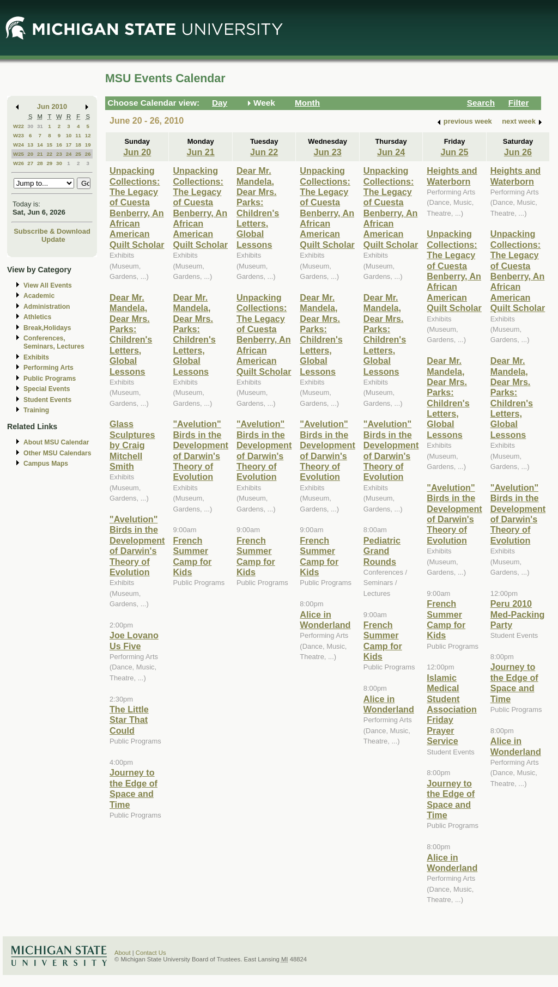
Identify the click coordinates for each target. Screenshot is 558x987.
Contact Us (151, 952)
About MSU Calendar (56, 442)
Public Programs (49, 378)
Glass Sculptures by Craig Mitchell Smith (132, 445)
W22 (18, 126)
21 (40, 154)
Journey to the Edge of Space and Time (133, 788)
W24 (18, 145)
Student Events (47, 400)
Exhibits (36, 357)
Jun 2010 (52, 106)
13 (30, 145)
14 (40, 145)
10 (69, 135)
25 (78, 154)
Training (36, 410)
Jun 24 (391, 152)
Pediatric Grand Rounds (382, 550)
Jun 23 (327, 152)
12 (88, 135)
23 (59, 154)
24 (69, 154)
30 (30, 126)
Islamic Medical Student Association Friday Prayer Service (452, 709)
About (122, 952)
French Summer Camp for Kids (192, 556)
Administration (46, 306)
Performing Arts (48, 367)
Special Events (46, 389)
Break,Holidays (47, 328)
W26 (18, 163)
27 (30, 163)
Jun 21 (201, 152)
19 (88, 145)
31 (40, 126)
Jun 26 (518, 152)
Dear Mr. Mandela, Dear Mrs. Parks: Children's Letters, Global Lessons (131, 334)
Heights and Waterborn (452, 176)
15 (49, 145)
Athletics (37, 317)
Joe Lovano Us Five (134, 640)
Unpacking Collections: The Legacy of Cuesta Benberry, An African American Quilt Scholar (137, 207)
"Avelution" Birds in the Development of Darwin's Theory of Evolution (137, 545)
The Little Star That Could (129, 719)
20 (30, 154)
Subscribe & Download (52, 231)
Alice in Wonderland (325, 620)
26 (88, 154)
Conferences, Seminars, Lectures (53, 342)
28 (40, 163)
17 (69, 145)
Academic (38, 296)
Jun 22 (264, 152)
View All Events (47, 285)
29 (49, 163)
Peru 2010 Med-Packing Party (517, 614)
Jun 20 (137, 152)
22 (49, 154)
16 (59, 145)
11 (78, 135)
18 (78, 145)
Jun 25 (454, 152)
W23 (18, 135)
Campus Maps (45, 463)
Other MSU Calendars (57, 453)
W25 (18, 154)
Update (53, 239)
